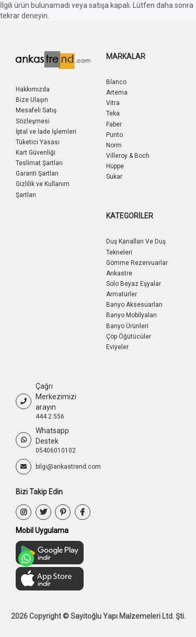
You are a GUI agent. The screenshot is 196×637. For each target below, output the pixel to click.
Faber (114, 124)
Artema (117, 92)
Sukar (114, 176)
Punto (114, 134)
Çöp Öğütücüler (128, 336)
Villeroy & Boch (127, 155)
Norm (114, 145)
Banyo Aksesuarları (134, 304)
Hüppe (115, 166)
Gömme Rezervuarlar (137, 263)
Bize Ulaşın (32, 99)
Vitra (113, 103)
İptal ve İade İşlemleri (46, 131)
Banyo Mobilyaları (131, 315)
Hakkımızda (33, 89)
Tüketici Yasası (38, 142)
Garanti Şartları (37, 173)
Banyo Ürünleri (127, 326)
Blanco (116, 82)
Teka (113, 113)
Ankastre (119, 273)
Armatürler (121, 294)
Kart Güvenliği (35, 152)
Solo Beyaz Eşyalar (133, 283)
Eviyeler (117, 347)
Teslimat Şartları (39, 163)
